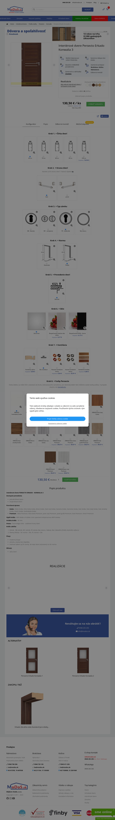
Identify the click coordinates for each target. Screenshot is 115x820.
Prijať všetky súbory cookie (57, 419)
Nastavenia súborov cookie (57, 423)
